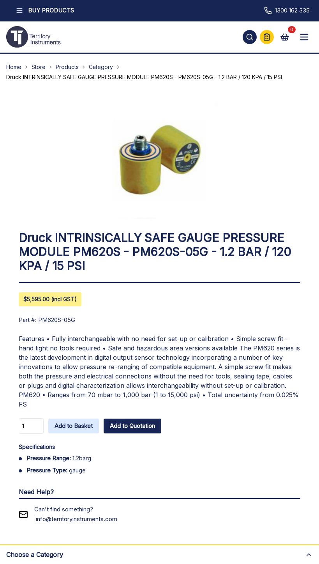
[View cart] (285, 37)
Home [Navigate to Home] (13, 67)
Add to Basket (74, 426)
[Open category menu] (159, 554)
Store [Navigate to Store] (39, 67)
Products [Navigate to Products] (67, 67)
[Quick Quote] (267, 37)
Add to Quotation (132, 426)
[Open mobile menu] (304, 37)
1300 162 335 (287, 10)
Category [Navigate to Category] (101, 67)
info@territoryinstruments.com (76, 519)
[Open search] (250, 37)
